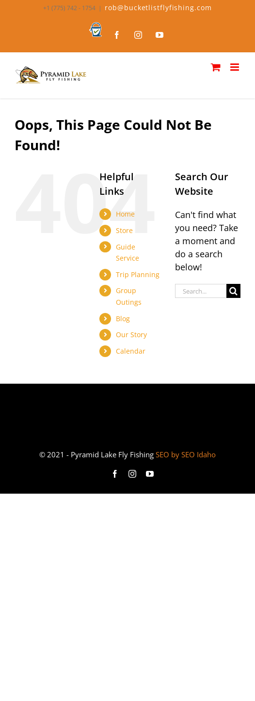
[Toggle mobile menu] (235, 67)
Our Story (131, 334)
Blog (123, 318)
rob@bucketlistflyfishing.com (158, 7)
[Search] (233, 291)
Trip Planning (137, 274)
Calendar (130, 351)
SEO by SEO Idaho (186, 454)
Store (124, 230)
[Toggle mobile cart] (216, 67)
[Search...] (200, 291)
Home (125, 213)
